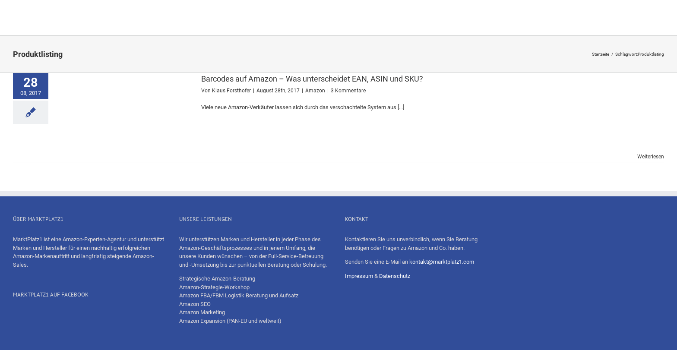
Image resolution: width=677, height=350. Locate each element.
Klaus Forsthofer (231, 91)
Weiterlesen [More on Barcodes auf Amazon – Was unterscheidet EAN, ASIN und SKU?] (650, 157)
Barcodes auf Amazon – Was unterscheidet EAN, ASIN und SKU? (312, 78)
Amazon (315, 91)
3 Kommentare (348, 91)
